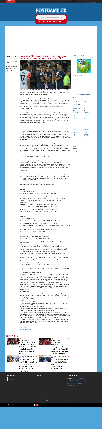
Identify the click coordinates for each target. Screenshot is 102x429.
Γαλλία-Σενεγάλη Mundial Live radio (75, 149)
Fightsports (54, 28)
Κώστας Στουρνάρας (12, 56)
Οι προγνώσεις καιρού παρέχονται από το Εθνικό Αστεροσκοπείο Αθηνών (48, 400)
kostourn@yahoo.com (25, 329)
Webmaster (73, 404)
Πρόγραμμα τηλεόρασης (80, 101)
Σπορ (36, 28)
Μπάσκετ (21, 28)
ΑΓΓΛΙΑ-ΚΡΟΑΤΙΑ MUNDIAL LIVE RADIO (75, 132)
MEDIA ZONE (12, 70)
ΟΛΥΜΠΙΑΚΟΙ (64, 28)
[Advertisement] (51, 42)
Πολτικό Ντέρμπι (76, 28)
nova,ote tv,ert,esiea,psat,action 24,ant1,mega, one (11, 66)
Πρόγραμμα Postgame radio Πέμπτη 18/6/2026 (87, 115)
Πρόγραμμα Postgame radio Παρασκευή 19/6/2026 (75, 115)
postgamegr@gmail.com (78, 378)
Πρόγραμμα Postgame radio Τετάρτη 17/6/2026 (87, 132)
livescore (71, 2)
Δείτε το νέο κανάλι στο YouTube (84, 58)
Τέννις (29, 28)
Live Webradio (77, 104)
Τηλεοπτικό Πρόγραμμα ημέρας (84, 94)
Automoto (44, 28)
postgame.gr (13, 379)
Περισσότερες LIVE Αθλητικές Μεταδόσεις (51, 21)
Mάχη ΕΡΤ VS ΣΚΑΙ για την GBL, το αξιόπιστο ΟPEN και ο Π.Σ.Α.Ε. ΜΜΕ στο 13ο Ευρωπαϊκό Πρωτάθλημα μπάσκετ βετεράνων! (28, 348)
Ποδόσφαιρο (12, 28)
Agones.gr (68, 2)
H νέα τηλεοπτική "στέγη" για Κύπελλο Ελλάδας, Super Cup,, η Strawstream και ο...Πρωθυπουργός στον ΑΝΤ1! (60, 365)
